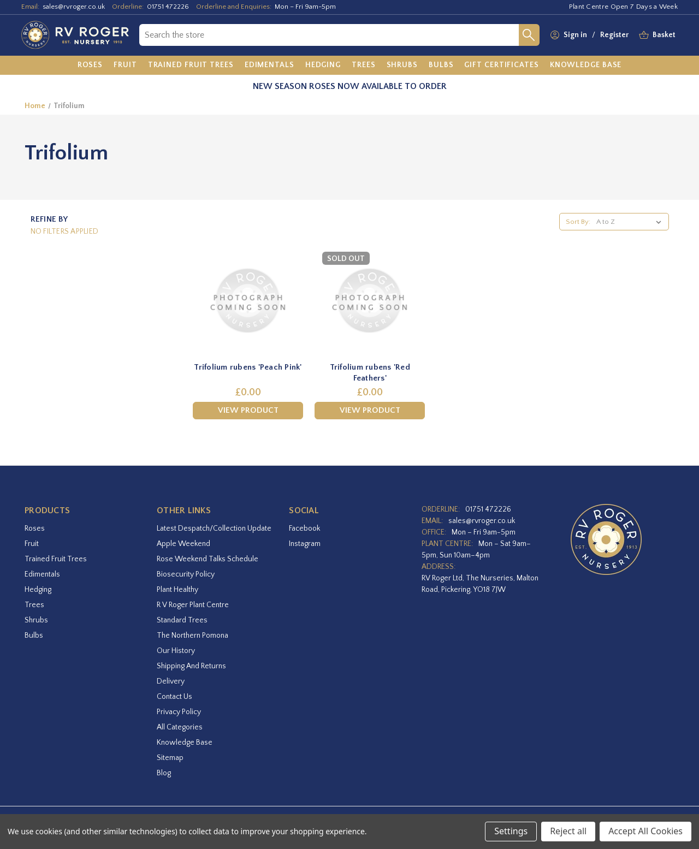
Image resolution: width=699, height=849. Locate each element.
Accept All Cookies (645, 831)
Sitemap (170, 757)
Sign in (575, 35)
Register (614, 35)
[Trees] (363, 65)
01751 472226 (168, 6)
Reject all (568, 831)
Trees (34, 605)
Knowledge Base (184, 742)
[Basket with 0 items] (664, 35)
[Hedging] (323, 65)
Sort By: (578, 221)
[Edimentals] (269, 65)
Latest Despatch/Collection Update (214, 528)
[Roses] (90, 65)
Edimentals (42, 574)
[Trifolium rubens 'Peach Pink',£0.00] (247, 300)
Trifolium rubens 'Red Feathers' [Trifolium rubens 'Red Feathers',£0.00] (370, 373)
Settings (511, 831)
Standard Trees (182, 620)
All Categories (180, 727)
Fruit (32, 543)
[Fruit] (125, 65)
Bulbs (34, 635)
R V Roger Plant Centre (193, 605)
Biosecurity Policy (186, 574)
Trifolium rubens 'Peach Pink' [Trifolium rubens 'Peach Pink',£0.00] (247, 367)
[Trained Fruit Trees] (191, 65)
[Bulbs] (441, 65)
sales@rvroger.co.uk (74, 6)
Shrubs (36, 620)
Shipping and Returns (191, 666)
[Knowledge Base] (585, 65)
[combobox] (329, 35)
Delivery (171, 681)
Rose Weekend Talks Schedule (207, 559)
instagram (305, 543)
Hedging (38, 589)
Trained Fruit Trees (56, 559)
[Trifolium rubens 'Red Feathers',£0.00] (369, 300)
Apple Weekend (183, 543)
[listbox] (631, 221)
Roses (35, 528)
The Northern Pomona (192, 635)
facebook (304, 528)
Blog (164, 773)
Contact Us (174, 696)
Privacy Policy (179, 712)
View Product (248, 410)
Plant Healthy (177, 589)
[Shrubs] (402, 65)
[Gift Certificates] (501, 65)
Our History (176, 650)
